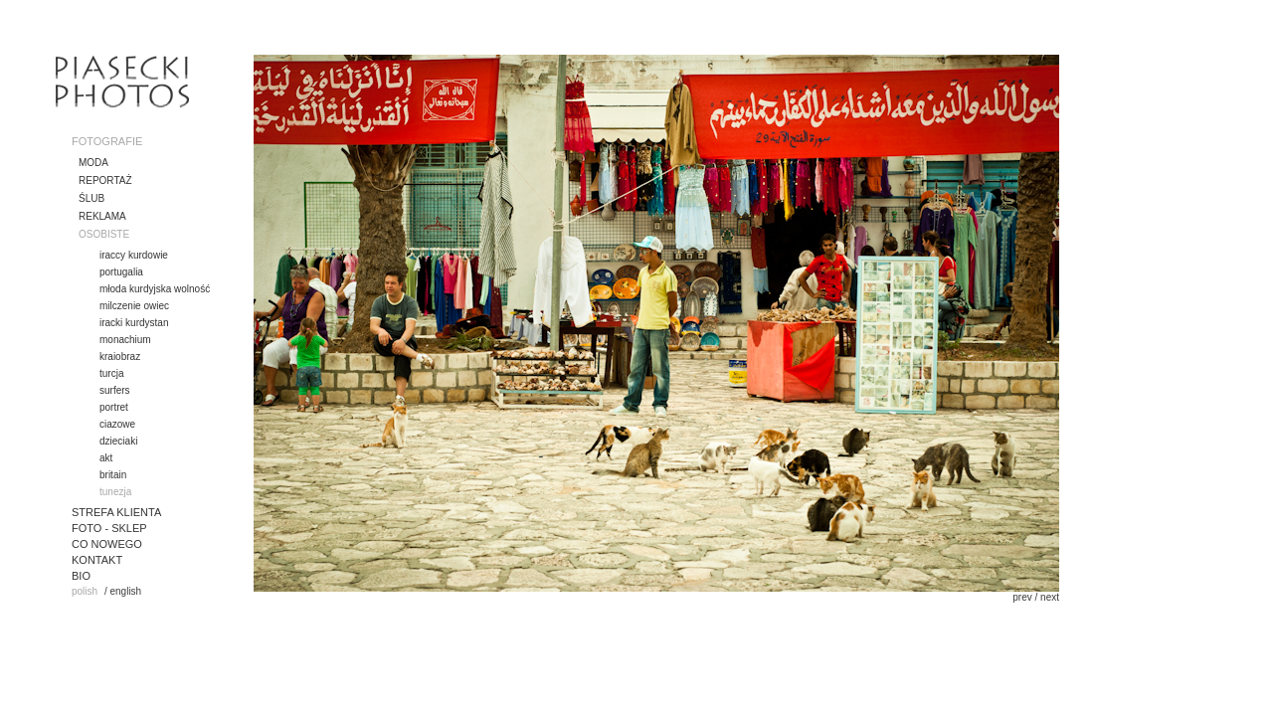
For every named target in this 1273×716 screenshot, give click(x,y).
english (125, 591)
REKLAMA (102, 216)
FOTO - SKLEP (109, 528)
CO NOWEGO (107, 544)
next (1049, 597)
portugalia (121, 272)
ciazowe (117, 424)
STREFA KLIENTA (116, 512)
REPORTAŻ (105, 180)
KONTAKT (97, 560)
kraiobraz (119, 356)
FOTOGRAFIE (107, 141)
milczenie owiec (134, 305)
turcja (111, 373)
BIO (81, 576)
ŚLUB (91, 198)
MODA (93, 162)
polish (84, 591)
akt (105, 457)
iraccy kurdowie (133, 255)
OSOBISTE (104, 234)
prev (1021, 597)
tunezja (115, 491)
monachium (125, 339)
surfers (114, 390)
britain (112, 474)
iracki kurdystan (133, 322)
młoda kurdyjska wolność (154, 288)
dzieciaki (118, 441)
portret (113, 407)
